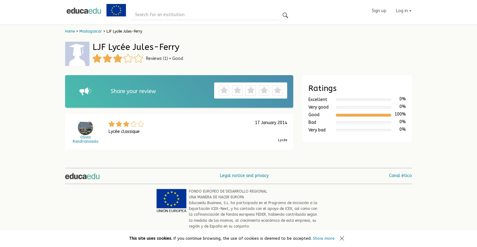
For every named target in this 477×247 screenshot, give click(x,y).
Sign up (379, 10)
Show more (324, 238)
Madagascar (90, 31)
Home (70, 31)
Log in (404, 10)
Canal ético (400, 175)
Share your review (133, 91)
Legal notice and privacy (244, 175)
